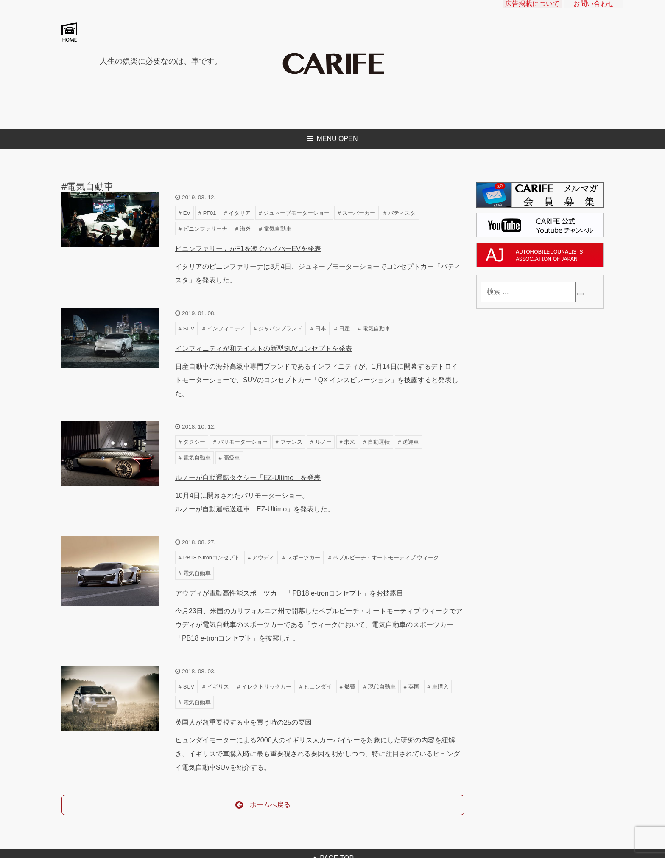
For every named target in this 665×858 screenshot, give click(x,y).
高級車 (232, 457)
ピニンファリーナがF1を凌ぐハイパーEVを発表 (248, 248)
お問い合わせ (594, 10)
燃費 (349, 686)
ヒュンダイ (318, 686)
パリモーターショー (243, 442)
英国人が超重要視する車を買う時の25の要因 (243, 722)
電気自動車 (277, 229)
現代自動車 (382, 686)
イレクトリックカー (266, 686)
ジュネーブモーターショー (296, 213)
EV (186, 213)
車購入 (440, 686)
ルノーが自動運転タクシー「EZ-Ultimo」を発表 (248, 477)
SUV (188, 328)
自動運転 (379, 442)
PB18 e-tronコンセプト (211, 557)
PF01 (209, 213)
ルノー (323, 442)
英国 (413, 686)
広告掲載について (532, 10)
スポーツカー (303, 557)
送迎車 (410, 442)
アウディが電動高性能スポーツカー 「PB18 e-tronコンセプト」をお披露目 (289, 593)
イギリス (218, 686)
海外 (245, 229)
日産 (344, 328)
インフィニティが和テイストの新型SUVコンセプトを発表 (263, 348)
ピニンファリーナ (205, 229)
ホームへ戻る (263, 805)
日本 (320, 328)
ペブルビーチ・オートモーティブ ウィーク (386, 557)
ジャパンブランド (280, 328)
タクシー (194, 442)
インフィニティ (226, 328)
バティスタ (402, 213)
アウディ (263, 557)
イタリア (240, 213)
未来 (349, 442)
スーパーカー (358, 213)
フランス (291, 442)
